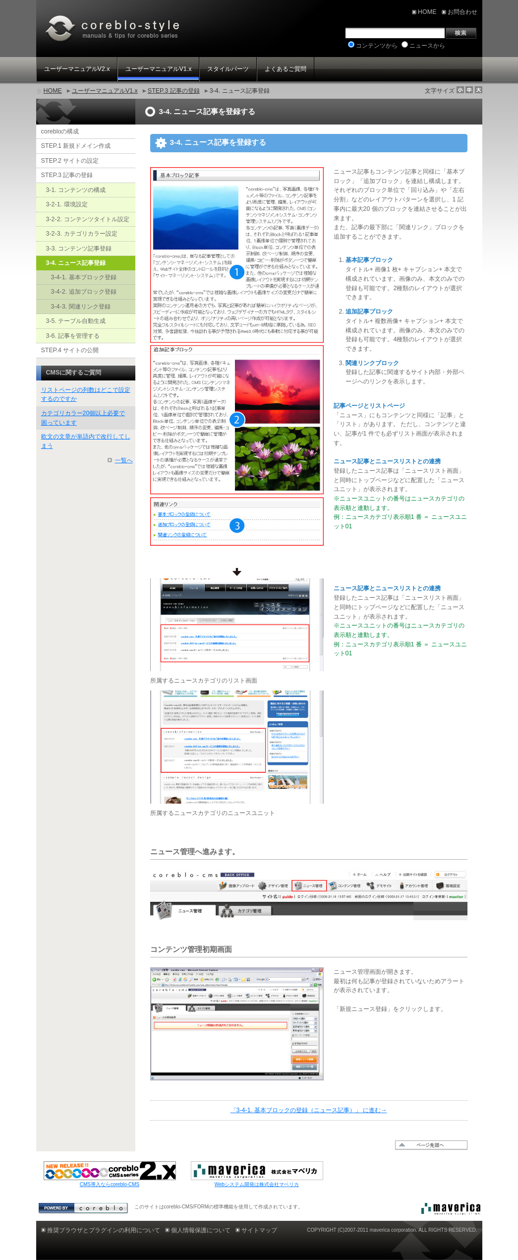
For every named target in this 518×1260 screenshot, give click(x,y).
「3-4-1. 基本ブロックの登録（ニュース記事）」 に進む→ (308, 1110)
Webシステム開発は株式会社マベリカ (257, 1184)
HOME (53, 90)
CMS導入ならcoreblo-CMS (110, 1184)
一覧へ (124, 460)
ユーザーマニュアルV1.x (105, 90)
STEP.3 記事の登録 (174, 90)
